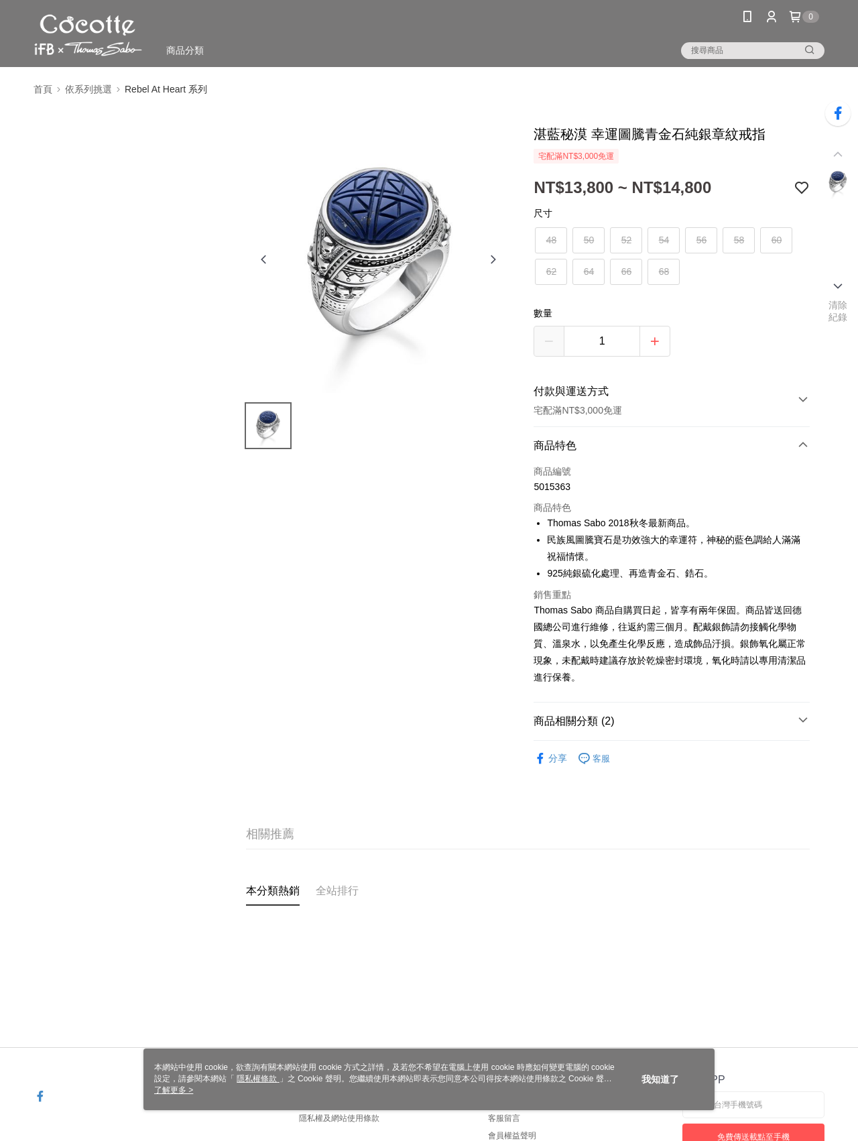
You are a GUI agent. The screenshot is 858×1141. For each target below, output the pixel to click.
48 (551, 240)
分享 (550, 759)
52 (626, 240)
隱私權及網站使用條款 (339, 1118)
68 (664, 271)
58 (739, 240)
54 (664, 240)
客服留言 (504, 1118)
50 (589, 240)
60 (777, 240)
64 (589, 271)
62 (551, 271)
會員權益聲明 (512, 1135)
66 (626, 271)
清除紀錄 (838, 311)
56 (701, 240)
